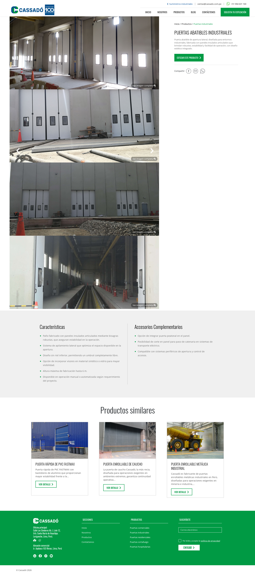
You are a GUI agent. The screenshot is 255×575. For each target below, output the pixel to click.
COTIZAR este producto (189, 57)
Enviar (189, 547)
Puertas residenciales (140, 537)
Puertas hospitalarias (140, 546)
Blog (193, 12)
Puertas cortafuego (139, 542)
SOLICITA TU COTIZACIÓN (235, 12)
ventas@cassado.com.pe (209, 3)
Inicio (148, 12)
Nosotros (162, 12)
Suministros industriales (180, 3)
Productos (179, 12)
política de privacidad (210, 540)
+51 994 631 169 (236, 3)
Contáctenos (208, 12)
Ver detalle (46, 484)
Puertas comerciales (139, 527)
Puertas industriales (139, 532)
